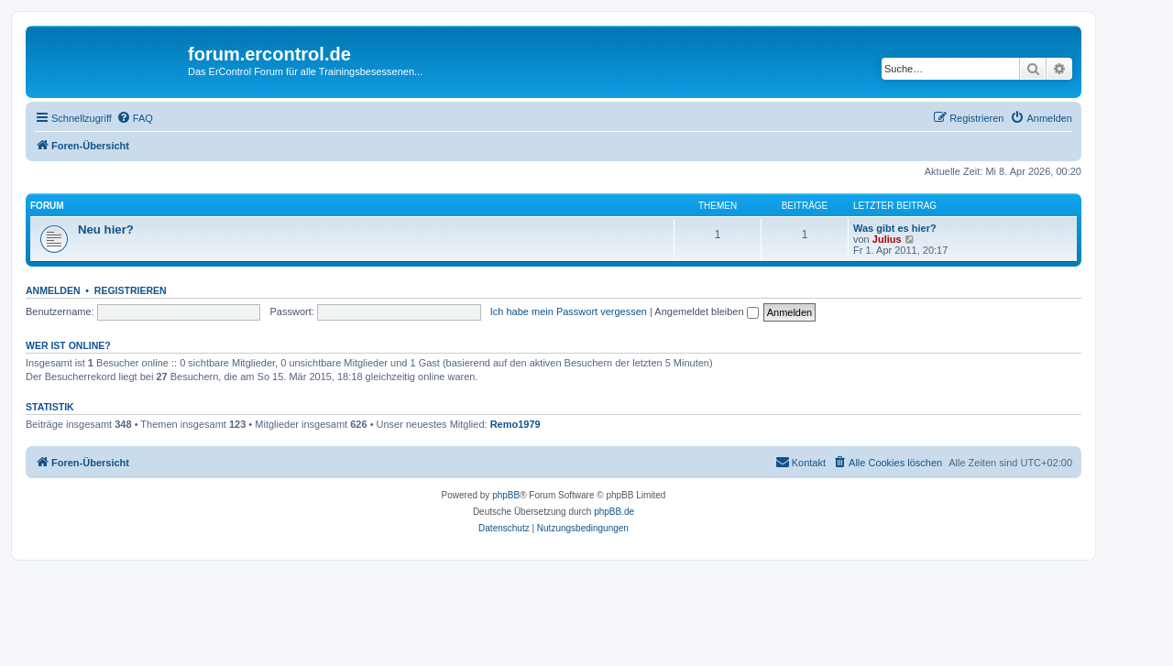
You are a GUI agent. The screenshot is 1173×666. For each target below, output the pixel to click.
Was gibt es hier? (895, 228)
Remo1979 (515, 424)
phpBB (506, 495)
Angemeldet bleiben (706, 311)
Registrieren (130, 290)
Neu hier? (106, 229)
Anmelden (53, 290)
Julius (887, 239)
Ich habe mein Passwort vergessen (568, 311)
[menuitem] (134, 118)
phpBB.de (614, 512)
